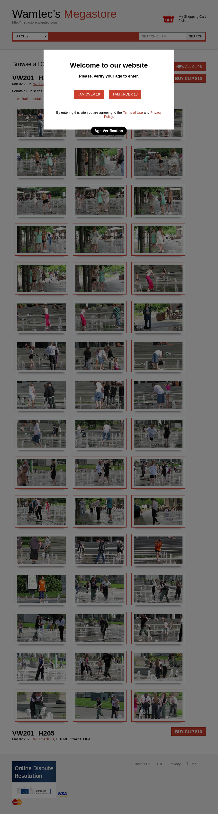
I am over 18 (89, 94)
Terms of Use (133, 112)
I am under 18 (125, 94)
